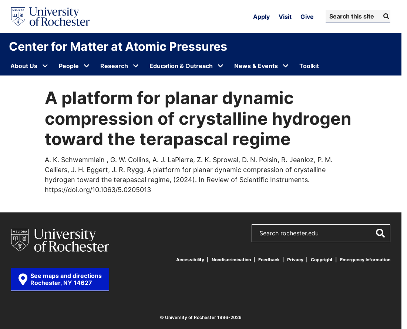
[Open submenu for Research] (136, 66)
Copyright (322, 259)
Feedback (269, 259)
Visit (285, 17)
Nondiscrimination (231, 259)
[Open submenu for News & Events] (285, 66)
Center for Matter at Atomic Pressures (118, 46)
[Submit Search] (385, 16)
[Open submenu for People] (86, 66)
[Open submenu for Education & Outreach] (220, 66)
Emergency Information (365, 259)
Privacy (295, 259)
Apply (261, 17)
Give (307, 17)
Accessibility (190, 259)
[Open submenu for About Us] (45, 66)
